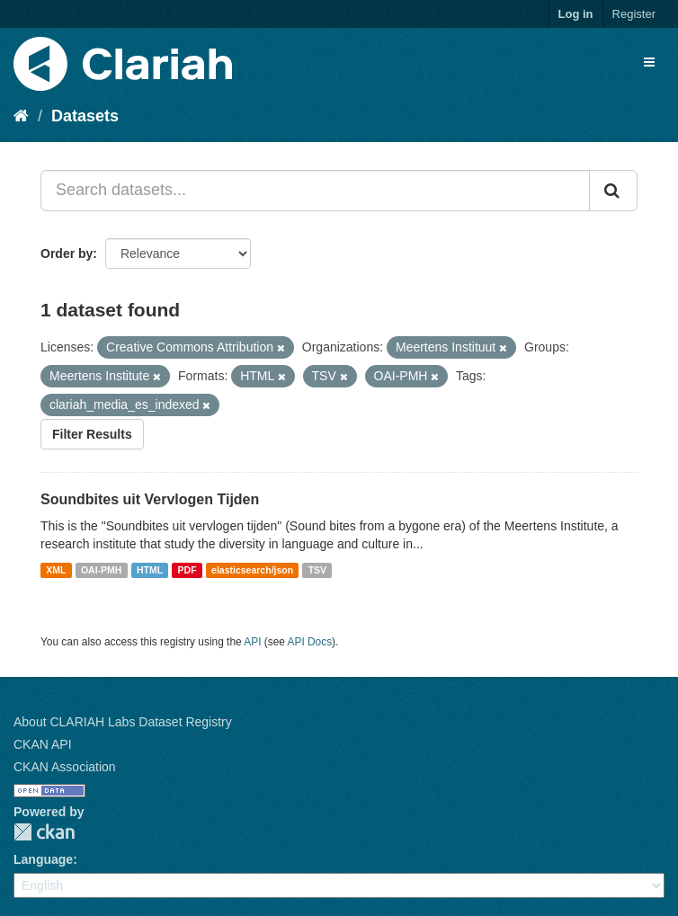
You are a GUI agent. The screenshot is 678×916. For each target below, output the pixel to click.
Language (43, 859)
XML (56, 570)
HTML (150, 570)
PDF (187, 570)
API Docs (310, 642)
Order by (66, 253)
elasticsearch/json (252, 570)
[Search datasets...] (315, 190)
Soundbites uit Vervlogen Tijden (149, 499)
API (252, 642)
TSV (317, 570)
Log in (575, 14)
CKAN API (42, 744)
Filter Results (92, 434)
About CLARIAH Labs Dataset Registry (122, 722)
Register (634, 14)
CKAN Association (64, 767)
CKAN (44, 832)
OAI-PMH (101, 570)
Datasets (85, 116)
